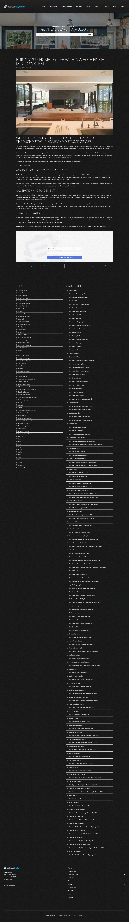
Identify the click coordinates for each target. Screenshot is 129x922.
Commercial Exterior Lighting (78, 536)
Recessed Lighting (77, 322)
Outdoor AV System (24, 303)
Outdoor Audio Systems (25, 418)
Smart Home (22, 332)
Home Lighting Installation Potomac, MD (84, 743)
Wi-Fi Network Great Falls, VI (80, 714)
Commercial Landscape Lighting (78, 557)
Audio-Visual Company (25, 306)
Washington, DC (74, 448)
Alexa (19, 454)
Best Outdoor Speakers (76, 823)
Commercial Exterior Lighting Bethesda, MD (85, 539)
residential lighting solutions (26, 379)
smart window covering (25, 337)
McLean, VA (72, 669)
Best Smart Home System (77, 774)
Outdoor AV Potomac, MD (79, 473)
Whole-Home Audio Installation (78, 662)
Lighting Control (23, 290)
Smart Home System (24, 298)
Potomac (20, 374)
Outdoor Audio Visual (75, 676)
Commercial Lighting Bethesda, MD (82, 841)
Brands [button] (97, 6)
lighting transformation (25, 387)
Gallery (88, 6)
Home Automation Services (80, 381)
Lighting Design (76, 336)
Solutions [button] (79, 6)
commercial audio (23, 342)
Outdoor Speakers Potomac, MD (81, 487)
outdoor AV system (23, 431)
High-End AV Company (76, 781)
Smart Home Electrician (79, 311)
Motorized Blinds (74, 802)
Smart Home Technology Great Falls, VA (84, 813)
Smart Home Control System (80, 371)
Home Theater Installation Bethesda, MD (84, 462)
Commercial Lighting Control (80, 367)
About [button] (43, 6)
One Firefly (53, 915)
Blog (114, 6)
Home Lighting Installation (77, 739)
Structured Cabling (77, 392)
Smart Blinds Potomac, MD (80, 574)
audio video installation (25, 421)
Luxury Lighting (76, 332)
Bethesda (20, 368)
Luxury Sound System (75, 606)
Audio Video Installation (25, 293)
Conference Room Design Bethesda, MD (84, 693)
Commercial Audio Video (76, 437)
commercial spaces (24, 384)
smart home (21, 308)
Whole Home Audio (74, 683)
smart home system (24, 340)
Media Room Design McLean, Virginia (83, 518)
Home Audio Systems (24, 361)
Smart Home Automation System (79, 564)
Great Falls (21, 319)
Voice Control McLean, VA (79, 799)
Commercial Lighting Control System (80, 844)
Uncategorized (73, 353)
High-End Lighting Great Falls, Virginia (83, 588)
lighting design (22, 335)
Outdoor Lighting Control (79, 364)
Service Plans (53, 6)
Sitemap (60, 915)
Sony (19, 447)
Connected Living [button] (67, 6)
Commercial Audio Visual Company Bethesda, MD (87, 792)
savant (20, 350)
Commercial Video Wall (76, 816)
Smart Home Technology (76, 809)
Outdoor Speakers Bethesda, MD (81, 483)
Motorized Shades (74, 851)
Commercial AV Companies (80, 297)
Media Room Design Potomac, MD (82, 515)
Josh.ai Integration (23, 426)
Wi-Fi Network (73, 711)
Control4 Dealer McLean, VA (80, 721)
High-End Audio (22, 366)
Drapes (20, 439)
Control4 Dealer (73, 718)
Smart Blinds (73, 571)
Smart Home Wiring (78, 395)
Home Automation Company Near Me (83, 360)
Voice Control (22, 436)
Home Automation (74, 760)
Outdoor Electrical (77, 315)
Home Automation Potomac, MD (81, 764)
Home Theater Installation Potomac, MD (84, 466)
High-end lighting (23, 381)
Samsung (20, 465)
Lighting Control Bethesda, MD (81, 416)
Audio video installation (25, 434)
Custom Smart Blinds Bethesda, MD (82, 729)
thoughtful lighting (23, 392)
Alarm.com (72, 887)
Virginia (20, 311)
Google (20, 457)
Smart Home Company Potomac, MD (83, 595)
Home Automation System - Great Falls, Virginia (86, 546)
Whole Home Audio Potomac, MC (82, 686)
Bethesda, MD (73, 290)
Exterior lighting (22, 376)
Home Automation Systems (80, 339)
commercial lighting (24, 395)
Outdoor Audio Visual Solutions (27, 397)
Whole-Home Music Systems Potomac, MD (85, 497)
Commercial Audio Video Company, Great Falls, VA (87, 444)
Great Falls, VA (73, 357)
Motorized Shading (74, 522)
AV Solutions (75, 301)
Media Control (22, 329)
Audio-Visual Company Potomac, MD (83, 707)
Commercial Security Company (78, 578)
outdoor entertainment (24, 316)
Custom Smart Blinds (75, 725)
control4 (20, 353)
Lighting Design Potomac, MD (81, 409)
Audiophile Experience (24, 358)
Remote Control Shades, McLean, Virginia (84, 651)
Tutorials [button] (105, 6)
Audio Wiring (22, 415)
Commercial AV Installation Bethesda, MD (84, 834)
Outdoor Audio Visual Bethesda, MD (82, 679)
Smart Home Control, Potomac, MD (82, 623)
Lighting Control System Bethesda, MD (83, 750)
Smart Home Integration (79, 294)
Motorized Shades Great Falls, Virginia (83, 855)
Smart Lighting (22, 295)
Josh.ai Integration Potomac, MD (81, 757)
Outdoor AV (72, 469)
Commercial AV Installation (77, 830)
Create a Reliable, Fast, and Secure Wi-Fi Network (31, 266)
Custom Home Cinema (78, 385)
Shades (20, 402)
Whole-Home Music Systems (78, 490)
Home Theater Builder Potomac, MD (82, 644)
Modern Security (74, 655)
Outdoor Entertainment (25, 301)
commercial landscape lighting (27, 389)
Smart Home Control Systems (78, 697)
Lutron (20, 408)
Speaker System (77, 350)
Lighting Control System (76, 746)
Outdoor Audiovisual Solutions (27, 410)
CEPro (20, 462)
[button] (64, 907)
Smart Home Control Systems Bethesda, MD (85, 700)
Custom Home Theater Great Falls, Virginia (85, 736)
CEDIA (20, 460)
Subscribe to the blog (64, 257)
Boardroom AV (73, 627)
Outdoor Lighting (23, 400)
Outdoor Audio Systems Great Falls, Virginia (85, 504)
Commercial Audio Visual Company (79, 788)
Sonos (20, 449)
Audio (19, 441)
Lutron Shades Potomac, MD (80, 532)
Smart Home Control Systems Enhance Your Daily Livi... (96, 266)
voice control (22, 428)
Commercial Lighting (75, 837)
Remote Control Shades (76, 648)
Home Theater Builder (75, 641)
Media (20, 452)
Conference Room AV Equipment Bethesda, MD (86, 602)
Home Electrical (76, 318)
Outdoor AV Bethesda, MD (79, 476)
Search (88, 34)
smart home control (24, 355)
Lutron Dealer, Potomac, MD (80, 553)
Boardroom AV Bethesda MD (80, 630)
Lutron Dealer (73, 550)
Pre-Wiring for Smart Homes (80, 304)
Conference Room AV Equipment (78, 599)
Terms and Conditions (78, 915)
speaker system (22, 348)
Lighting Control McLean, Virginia (82, 420)
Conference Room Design (76, 690)
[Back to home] (15, 6)
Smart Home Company (76, 592)
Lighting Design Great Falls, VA (81, 406)
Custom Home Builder (24, 413)
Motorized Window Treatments (81, 434)
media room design (23, 423)
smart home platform (24, 345)
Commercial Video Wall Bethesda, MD (83, 820)
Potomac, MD (73, 423)
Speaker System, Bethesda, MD (81, 637)
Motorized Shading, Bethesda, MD (82, 525)
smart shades (22, 314)
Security (20, 327)
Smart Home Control (75, 620)
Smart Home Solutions (78, 374)
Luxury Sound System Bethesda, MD (83, 609)
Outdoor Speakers (77, 346)
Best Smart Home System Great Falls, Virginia (86, 778)
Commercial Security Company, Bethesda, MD (85, 581)
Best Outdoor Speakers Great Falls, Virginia (85, 827)
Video (19, 444)
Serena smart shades (24, 371)
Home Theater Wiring (78, 308)
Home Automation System (77, 543)
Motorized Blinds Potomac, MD (81, 806)
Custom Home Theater (78, 452)
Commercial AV (73, 767)
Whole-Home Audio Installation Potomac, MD (85, 665)
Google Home (22, 468)
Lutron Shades (73, 529)
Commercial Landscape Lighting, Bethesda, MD (86, 560)
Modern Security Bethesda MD (81, 658)
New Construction (23, 321)
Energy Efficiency (77, 388)
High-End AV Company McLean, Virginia (84, 785)
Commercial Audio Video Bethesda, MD (83, 441)
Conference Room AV (78, 329)
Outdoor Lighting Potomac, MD (81, 616)
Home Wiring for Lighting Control (82, 399)
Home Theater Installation (77, 459)
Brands (96, 884)
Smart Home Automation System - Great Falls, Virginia (88, 567)
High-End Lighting (74, 585)
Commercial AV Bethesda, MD (81, 771)
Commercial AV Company (79, 427)
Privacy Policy (67, 915)
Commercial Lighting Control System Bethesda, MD (87, 848)
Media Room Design (24, 324)
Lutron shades (22, 363)
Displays (20, 405)
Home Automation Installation (80, 325)
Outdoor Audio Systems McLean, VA (82, 508)
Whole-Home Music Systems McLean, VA (84, 494)
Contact (122, 6)
